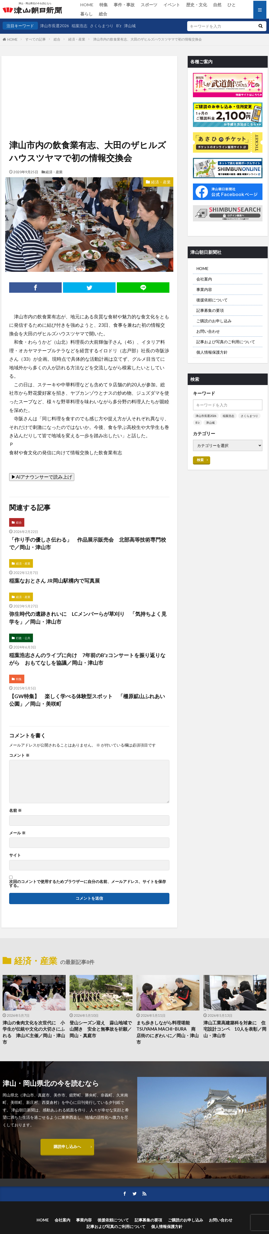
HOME (86, 4)
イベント (171, 4)
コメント (19, 755)
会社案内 (204, 279)
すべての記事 (35, 39)
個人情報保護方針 (212, 352)
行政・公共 (23, 638)
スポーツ (149, 4)
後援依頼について (212, 299)
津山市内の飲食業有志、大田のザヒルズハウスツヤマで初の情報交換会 (147, 39)
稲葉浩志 (79, 25)
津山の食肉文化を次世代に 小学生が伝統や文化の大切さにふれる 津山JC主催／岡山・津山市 (34, 1032)
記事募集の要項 (210, 310)
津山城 (130, 25)
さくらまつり (101, 25)
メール (17, 833)
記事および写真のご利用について (225, 341)
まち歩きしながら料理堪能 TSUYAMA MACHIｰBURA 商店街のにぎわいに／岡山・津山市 (167, 1032)
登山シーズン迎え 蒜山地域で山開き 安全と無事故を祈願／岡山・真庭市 (101, 1029)
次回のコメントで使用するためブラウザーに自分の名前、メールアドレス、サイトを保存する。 (87, 884)
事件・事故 (124, 4)
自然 (217, 4)
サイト (15, 855)
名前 (15, 810)
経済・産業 (76, 39)
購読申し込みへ (67, 1146)
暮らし (86, 13)
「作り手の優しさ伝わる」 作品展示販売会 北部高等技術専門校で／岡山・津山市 (87, 543)
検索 (200, 460)
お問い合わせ (208, 331)
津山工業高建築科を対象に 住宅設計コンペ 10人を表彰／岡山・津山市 (234, 1029)
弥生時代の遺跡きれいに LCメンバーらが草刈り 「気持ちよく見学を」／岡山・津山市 (88, 618)
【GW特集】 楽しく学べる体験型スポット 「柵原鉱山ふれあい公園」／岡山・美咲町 (87, 700)
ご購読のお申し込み (214, 320)
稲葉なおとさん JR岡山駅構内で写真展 (54, 580)
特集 (103, 4)
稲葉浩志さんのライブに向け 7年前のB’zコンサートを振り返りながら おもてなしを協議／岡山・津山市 (87, 659)
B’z (118, 25)
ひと (231, 4)
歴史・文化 (196, 4)
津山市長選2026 (54, 25)
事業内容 (204, 289)
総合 (103, 13)
